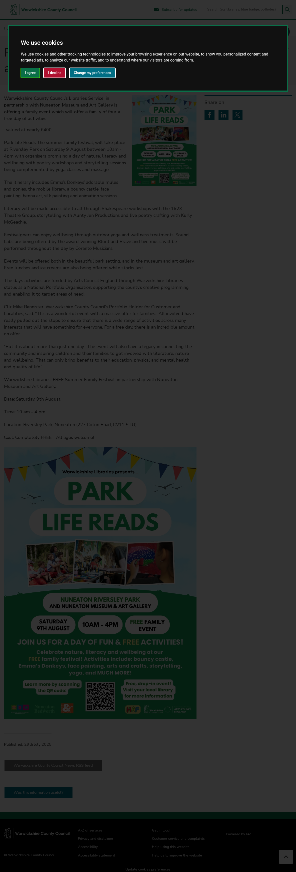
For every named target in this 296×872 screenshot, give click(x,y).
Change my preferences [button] (92, 73)
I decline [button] (54, 73)
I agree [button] (30, 73)
